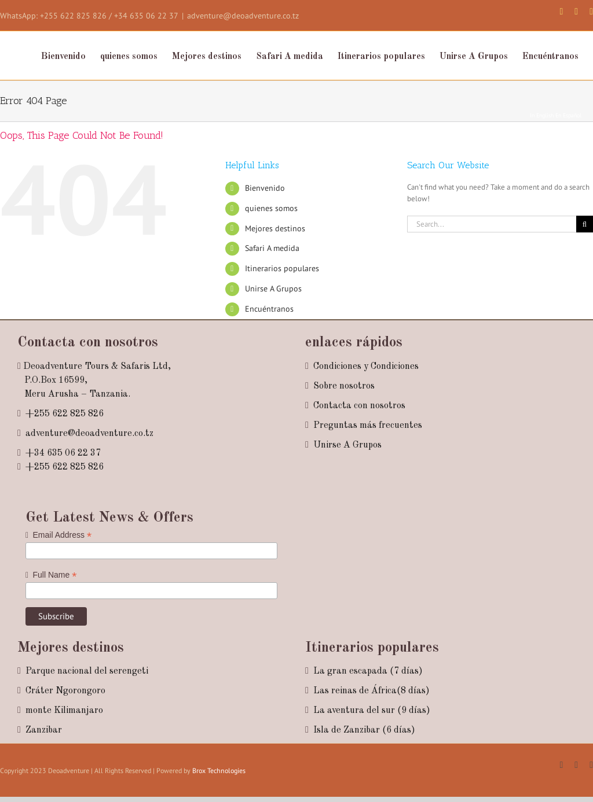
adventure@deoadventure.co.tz (243, 15)
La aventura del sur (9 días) (371, 710)
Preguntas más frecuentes (367, 425)
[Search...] (491, 224)
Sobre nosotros (344, 386)
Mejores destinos (275, 228)
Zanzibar (43, 730)
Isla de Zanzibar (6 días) (364, 730)
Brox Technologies (219, 770)
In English (542, 115)
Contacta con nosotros (359, 406)
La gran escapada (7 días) (368, 671)
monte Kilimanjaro (64, 710)
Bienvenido (265, 188)
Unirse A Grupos (273, 288)
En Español (568, 115)
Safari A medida (272, 248)
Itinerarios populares (282, 268)
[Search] (584, 224)
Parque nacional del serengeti (86, 671)
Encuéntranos (269, 309)
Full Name (50, 575)
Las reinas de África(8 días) (371, 691)
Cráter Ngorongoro (65, 691)
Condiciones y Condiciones (366, 366)
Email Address (58, 535)
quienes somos (271, 208)
